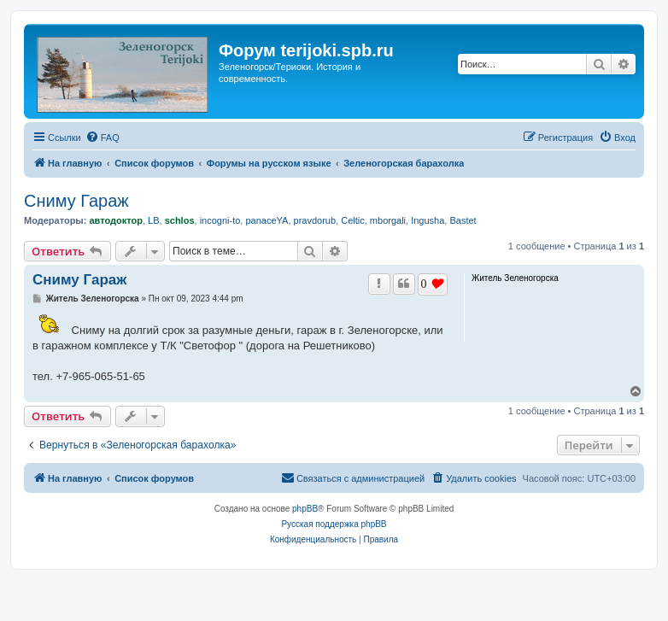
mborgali (388, 220)
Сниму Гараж (76, 200)
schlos (180, 220)
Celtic (353, 220)
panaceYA (266, 220)
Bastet (462, 220)
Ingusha (427, 220)
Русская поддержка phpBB (333, 524)
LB (153, 220)
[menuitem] (102, 137)
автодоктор (115, 220)
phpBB (305, 508)
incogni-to (220, 220)
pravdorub (315, 220)
